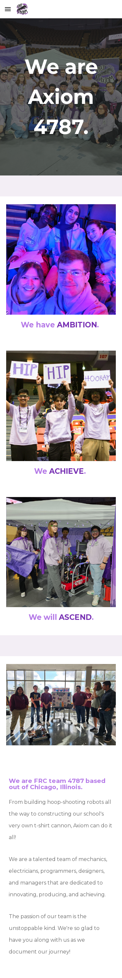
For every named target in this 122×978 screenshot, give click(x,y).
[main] (61, 96)
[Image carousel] (61, 259)
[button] (8, 9)
